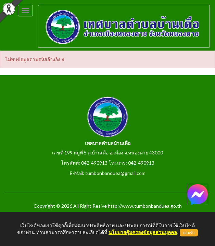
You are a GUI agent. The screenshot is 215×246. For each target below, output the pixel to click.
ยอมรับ (188, 233)
